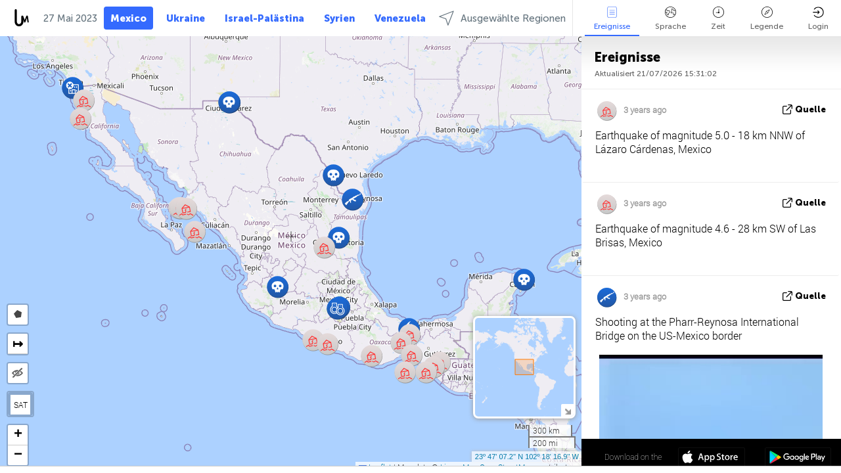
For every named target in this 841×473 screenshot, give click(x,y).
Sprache (670, 19)
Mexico (128, 18)
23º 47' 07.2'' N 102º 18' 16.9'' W (527, 457)
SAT (21, 404)
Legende (766, 19)
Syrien (339, 18)
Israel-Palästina (264, 18)
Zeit (718, 19)
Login (818, 19)
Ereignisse (612, 19)
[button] (405, 372)
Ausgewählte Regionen (502, 18)
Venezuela (400, 18)
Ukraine (185, 18)
